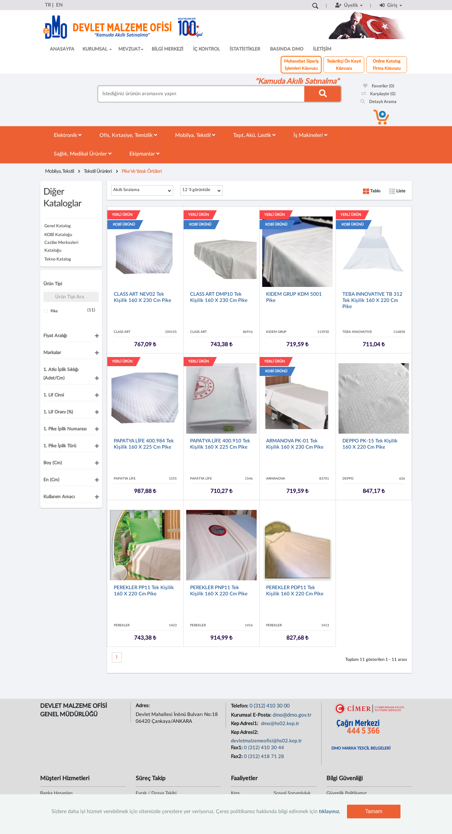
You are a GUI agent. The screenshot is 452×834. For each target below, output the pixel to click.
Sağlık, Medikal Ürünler (83, 153)
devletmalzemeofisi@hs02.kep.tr (266, 740)
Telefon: (240, 706)
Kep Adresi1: (245, 723)
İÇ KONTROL (206, 49)
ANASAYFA (62, 49)
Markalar (52, 352)
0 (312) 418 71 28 (264, 756)
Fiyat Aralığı (55, 336)
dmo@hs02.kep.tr (279, 723)
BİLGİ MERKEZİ (167, 49)
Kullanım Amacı (59, 497)
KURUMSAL (97, 49)
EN (59, 5)
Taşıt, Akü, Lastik (254, 135)
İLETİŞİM (322, 49)
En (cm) (51, 480)
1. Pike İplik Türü (59, 446)
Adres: (143, 705)
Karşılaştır (378, 94)
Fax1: (237, 747)
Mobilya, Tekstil (195, 135)
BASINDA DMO (286, 49)
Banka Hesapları (56, 793)
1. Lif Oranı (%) (58, 412)
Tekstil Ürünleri (98, 171)
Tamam (373, 811)
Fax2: (237, 756)
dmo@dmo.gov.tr (292, 715)
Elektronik (68, 135)
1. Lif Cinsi (53, 395)
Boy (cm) (52, 463)
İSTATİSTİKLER (245, 49)
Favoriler (378, 86)
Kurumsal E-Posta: (252, 715)
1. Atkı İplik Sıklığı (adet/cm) (60, 373)
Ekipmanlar (144, 153)
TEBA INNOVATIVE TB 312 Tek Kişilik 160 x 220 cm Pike (372, 300)
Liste (397, 191)
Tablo (371, 191)
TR (48, 5)
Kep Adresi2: (245, 732)
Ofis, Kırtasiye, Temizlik (128, 135)
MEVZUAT (130, 49)
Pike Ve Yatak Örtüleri (142, 171)
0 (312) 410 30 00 (269, 705)
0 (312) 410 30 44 (264, 747)
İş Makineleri (310, 135)
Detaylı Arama (378, 102)
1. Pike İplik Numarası (64, 429)
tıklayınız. (329, 811)
